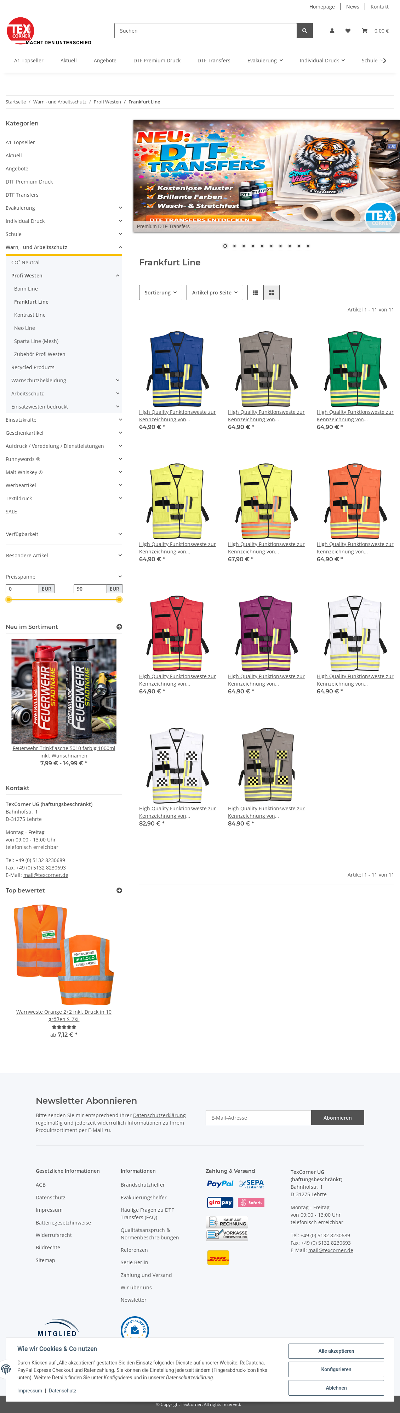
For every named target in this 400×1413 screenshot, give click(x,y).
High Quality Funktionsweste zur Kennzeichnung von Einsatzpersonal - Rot (177, 680)
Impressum (49, 1209)
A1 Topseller (20, 142)
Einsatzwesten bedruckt (39, 406)
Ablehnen (336, 1388)
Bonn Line (26, 288)
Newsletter (134, 1299)
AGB (41, 1184)
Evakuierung (20, 207)
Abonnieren (338, 1117)
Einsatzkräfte (21, 419)
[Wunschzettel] (348, 30)
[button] (332, 30)
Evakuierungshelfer (144, 1197)
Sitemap (45, 1260)
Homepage (322, 6)
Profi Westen (26, 275)
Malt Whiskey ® (24, 472)
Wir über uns (136, 1287)
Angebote (17, 168)
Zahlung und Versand (146, 1275)
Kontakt (380, 6)
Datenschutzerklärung (159, 1115)
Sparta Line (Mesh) (36, 341)
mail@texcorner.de (45, 875)
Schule (14, 234)
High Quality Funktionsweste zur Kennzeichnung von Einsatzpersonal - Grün (355, 416)
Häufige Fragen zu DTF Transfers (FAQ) (147, 1213)
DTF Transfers (22, 194)
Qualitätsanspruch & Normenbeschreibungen (150, 1234)
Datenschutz (50, 1197)
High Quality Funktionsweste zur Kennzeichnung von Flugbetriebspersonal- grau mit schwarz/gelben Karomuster (266, 812)
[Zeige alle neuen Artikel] (119, 627)
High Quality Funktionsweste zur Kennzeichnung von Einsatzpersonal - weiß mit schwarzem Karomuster (177, 812)
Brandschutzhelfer (143, 1184)
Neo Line (24, 328)
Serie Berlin (134, 1262)
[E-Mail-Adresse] (259, 1117)
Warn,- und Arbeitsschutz (36, 247)
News (352, 6)
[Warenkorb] (375, 30)
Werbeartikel (21, 485)
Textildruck (19, 498)
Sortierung (158, 292)
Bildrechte (48, 1247)
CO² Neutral (25, 262)
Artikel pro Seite (212, 292)
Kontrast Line (30, 314)
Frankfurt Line (31, 301)
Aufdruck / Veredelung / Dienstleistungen (55, 446)
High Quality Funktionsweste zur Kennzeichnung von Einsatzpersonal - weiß (355, 680)
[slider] (8, 600)
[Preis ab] (22, 588)
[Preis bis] (90, 588)
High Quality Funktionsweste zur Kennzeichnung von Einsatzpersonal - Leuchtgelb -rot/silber (266, 548)
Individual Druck (25, 221)
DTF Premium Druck (29, 181)
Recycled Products (33, 367)
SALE (11, 511)
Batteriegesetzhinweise (63, 1222)
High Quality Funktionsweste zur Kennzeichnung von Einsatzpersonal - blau (177, 416)
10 (308, 246)
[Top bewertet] (119, 890)
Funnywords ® (23, 459)
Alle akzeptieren (336, 1351)
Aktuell (14, 155)
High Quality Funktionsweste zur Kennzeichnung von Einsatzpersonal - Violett (266, 680)
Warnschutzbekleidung (38, 380)
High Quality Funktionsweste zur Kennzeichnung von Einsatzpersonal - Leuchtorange (355, 548)
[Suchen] (205, 30)
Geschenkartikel (25, 432)
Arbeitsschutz (27, 393)
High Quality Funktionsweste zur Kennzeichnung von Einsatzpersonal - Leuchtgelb (177, 548)
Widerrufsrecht (54, 1235)
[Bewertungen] (64, 1027)
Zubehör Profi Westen (39, 354)
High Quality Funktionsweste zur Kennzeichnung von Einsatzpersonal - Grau (266, 416)
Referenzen (134, 1249)
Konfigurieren (336, 1369)
